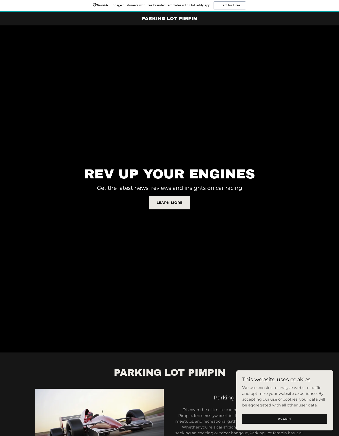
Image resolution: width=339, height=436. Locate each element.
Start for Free (230, 5)
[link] (170, 18)
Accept (285, 419)
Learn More (170, 202)
